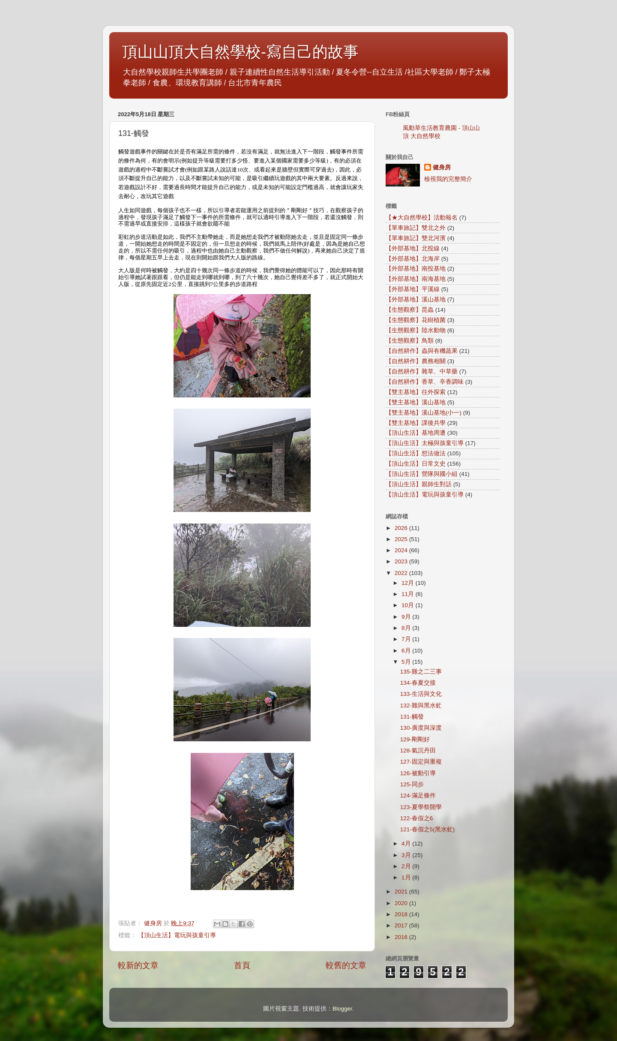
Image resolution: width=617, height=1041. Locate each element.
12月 (408, 583)
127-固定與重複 (421, 761)
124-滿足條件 (418, 795)
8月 (406, 628)
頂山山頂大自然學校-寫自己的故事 (240, 51)
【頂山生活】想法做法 (416, 453)
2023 (402, 561)
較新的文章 (138, 965)
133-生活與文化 (421, 694)
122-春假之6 (416, 818)
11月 (408, 594)
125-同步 (412, 784)
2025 (402, 539)
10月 (408, 605)
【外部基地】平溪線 (413, 289)
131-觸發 (412, 716)
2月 (406, 866)
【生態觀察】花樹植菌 (416, 320)
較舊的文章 (346, 965)
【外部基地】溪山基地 (416, 299)
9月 (406, 617)
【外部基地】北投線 (413, 248)
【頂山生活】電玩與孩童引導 (177, 935)
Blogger (342, 1008)
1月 (406, 877)
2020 (402, 903)
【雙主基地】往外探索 (416, 392)
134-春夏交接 (418, 683)
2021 (402, 891)
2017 (402, 925)
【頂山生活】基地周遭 (416, 433)
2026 (402, 528)
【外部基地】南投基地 (416, 268)
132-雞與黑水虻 (421, 705)
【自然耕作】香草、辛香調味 (425, 382)
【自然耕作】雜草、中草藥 (422, 371)
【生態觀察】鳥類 (410, 340)
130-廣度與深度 (421, 728)
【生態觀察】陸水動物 (416, 330)
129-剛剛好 (415, 739)
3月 (406, 855)
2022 (402, 573)
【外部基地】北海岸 (413, 259)
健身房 (442, 167)
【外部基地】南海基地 (416, 279)
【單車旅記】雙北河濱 (416, 238)
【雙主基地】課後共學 (416, 423)
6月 (406, 650)
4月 (406, 843)
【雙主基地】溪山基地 (416, 402)
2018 (402, 914)
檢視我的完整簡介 (448, 179)
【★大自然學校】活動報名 (422, 217)
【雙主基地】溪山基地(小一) (423, 412)
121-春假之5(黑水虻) (427, 829)
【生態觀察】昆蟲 (410, 310)
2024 (402, 550)
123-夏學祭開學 (421, 807)
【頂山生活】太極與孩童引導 (425, 443)
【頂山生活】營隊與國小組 (422, 474)
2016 (402, 937)
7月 (406, 639)
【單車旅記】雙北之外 (416, 228)
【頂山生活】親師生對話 (419, 484)
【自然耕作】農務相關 (416, 361)
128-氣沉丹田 (418, 750)
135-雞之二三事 (421, 671)
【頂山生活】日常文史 (416, 463)
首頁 (242, 965)
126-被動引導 (418, 773)
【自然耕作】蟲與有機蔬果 (422, 351)
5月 (406, 662)
